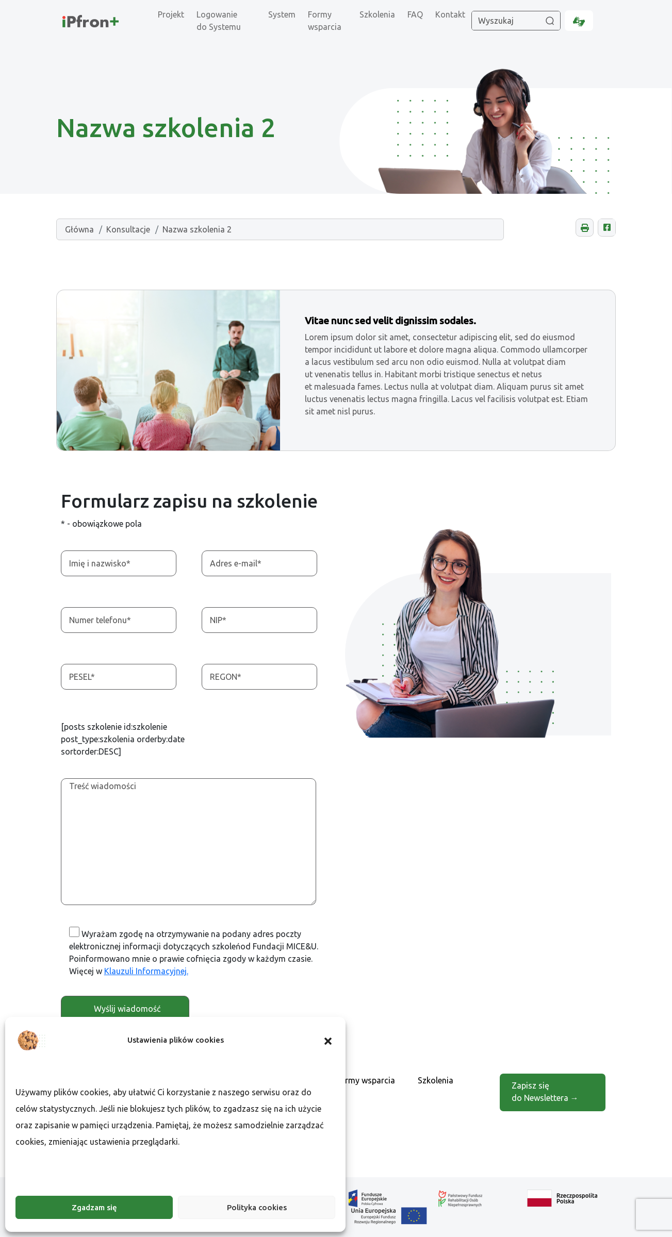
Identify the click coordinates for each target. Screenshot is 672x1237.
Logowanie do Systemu (218, 20)
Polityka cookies (257, 1207)
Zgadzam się (94, 1207)
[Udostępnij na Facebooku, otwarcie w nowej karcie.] (607, 228)
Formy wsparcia (324, 20)
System (282, 14)
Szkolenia (377, 14)
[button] (328, 1040)
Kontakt (450, 14)
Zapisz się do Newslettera (544, 1088)
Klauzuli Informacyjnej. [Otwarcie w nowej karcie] (146, 971)
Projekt (171, 14)
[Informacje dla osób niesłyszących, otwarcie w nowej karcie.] (579, 20)
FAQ (415, 14)
